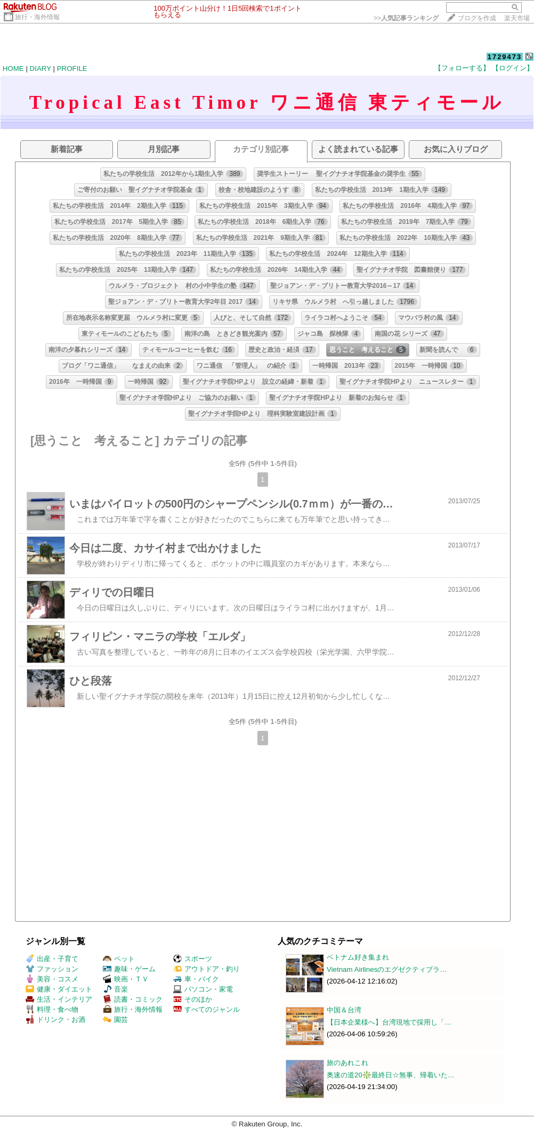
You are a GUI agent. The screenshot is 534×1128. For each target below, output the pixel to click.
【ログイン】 (512, 68)
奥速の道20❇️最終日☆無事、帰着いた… (391, 1075)
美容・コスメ (52, 979)
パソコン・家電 (203, 989)
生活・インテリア (59, 999)
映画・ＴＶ (126, 979)
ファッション (52, 969)
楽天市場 (517, 18)
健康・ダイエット (59, 989)
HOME (13, 68)
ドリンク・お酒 (55, 1020)
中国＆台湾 (344, 1010)
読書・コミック (133, 999)
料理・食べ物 (52, 1009)
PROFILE (72, 68)
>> (406, 18)
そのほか (192, 999)
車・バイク (196, 979)
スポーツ (192, 959)
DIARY (40, 68)
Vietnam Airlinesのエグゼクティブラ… (387, 969)
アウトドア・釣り (206, 969)
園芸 (115, 1020)
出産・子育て (52, 959)
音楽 (115, 989)
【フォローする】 (462, 68)
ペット (119, 959)
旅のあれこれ (347, 1063)
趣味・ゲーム (129, 969)
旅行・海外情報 (37, 17)
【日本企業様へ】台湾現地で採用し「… (389, 1022)
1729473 (505, 57)
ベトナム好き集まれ (358, 957)
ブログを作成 (477, 18)
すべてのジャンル (206, 1009)
